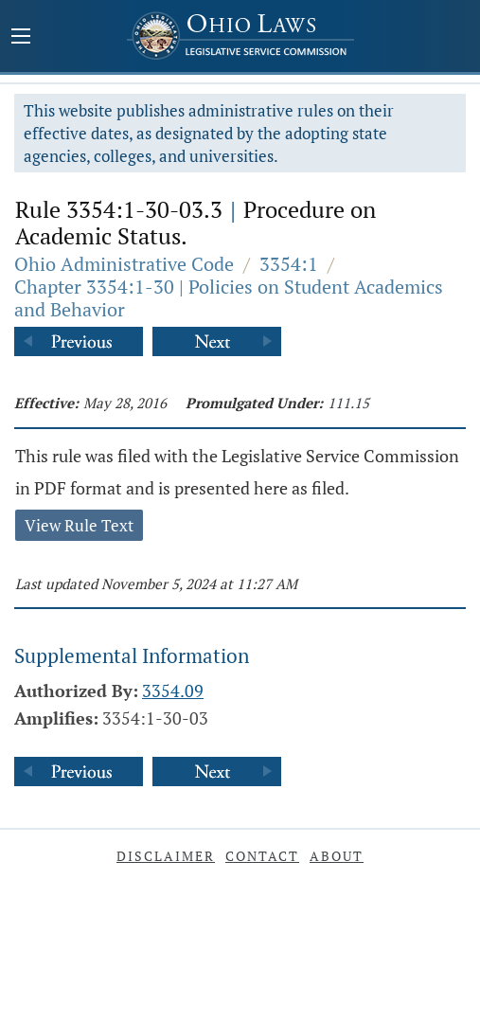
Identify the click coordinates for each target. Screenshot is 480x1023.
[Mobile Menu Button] (20, 37)
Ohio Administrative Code (124, 264)
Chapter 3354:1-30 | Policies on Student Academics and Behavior (228, 298)
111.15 (348, 402)
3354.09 (173, 690)
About (337, 856)
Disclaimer (165, 856)
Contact (262, 856)
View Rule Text (79, 525)
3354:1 (288, 264)
